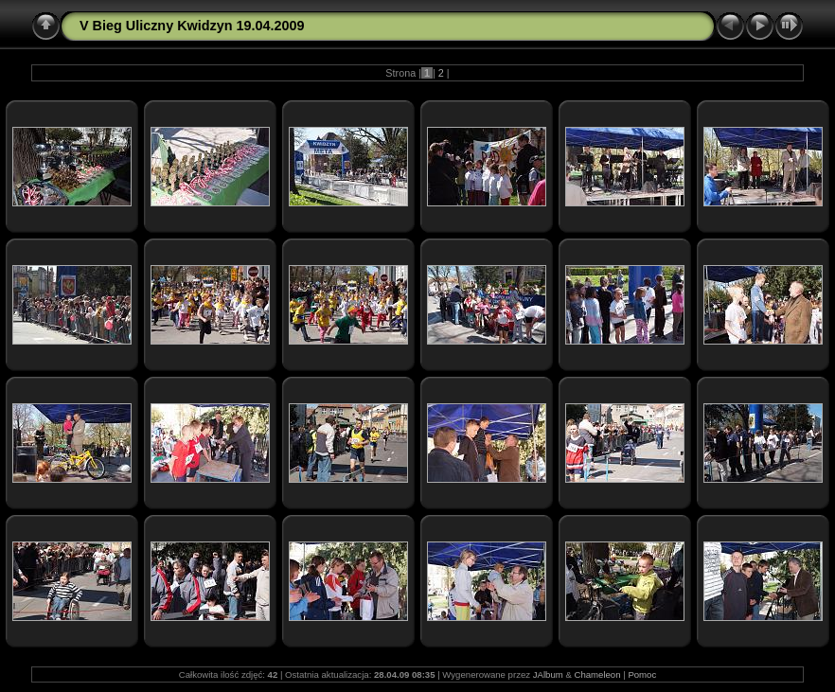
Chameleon (597, 674)
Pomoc (642, 674)
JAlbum (548, 674)
